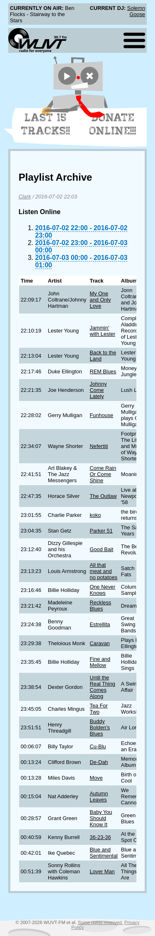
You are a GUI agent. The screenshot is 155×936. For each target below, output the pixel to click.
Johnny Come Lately (98, 390)
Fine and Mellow (100, 662)
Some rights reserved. (100, 922)
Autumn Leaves (99, 796)
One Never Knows (102, 590)
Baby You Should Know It (101, 818)
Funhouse (101, 415)
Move (96, 778)
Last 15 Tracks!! (45, 124)
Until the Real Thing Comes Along (102, 686)
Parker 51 (101, 531)
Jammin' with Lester (102, 331)
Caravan (100, 643)
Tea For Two (98, 709)
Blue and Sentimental (104, 852)
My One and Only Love (100, 299)
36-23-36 (100, 837)
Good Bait (101, 549)
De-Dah (99, 762)
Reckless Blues (100, 605)
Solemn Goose (136, 11)
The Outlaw (103, 496)
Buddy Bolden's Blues (100, 727)
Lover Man (102, 871)
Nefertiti (99, 446)
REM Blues (103, 371)
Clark (25, 196)
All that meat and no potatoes (103, 571)
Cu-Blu (98, 746)
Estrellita (100, 624)
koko (95, 515)
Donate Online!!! (112, 124)
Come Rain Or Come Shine (103, 474)
